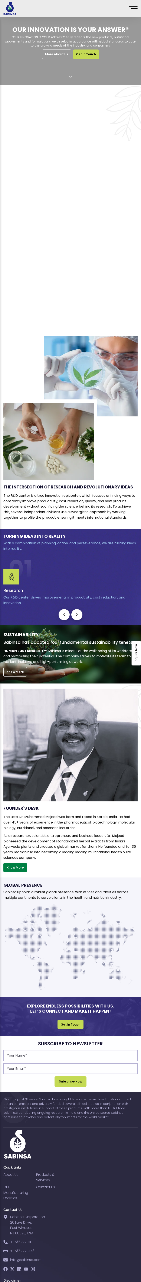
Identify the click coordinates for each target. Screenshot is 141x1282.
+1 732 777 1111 (20, 1242)
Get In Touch (86, 54)
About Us (10, 1174)
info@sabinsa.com (26, 1259)
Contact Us (45, 1187)
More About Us (56, 54)
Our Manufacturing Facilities (15, 1192)
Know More (15, 672)
